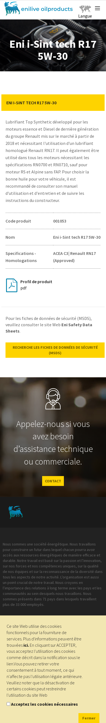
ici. (26, 645)
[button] (96, 102)
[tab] (53, 102)
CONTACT (53, 481)
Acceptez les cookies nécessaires (44, 704)
